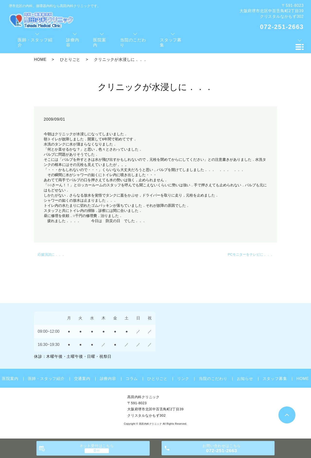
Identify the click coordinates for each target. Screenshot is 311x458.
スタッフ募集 (275, 379)
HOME (40, 59)
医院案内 (10, 379)
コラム (132, 379)
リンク (183, 379)
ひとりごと (70, 59)
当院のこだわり (213, 379)
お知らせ (245, 379)
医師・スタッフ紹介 (46, 379)
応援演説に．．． (51, 254)
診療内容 (108, 379)
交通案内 (82, 379)
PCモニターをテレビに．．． (250, 254)
